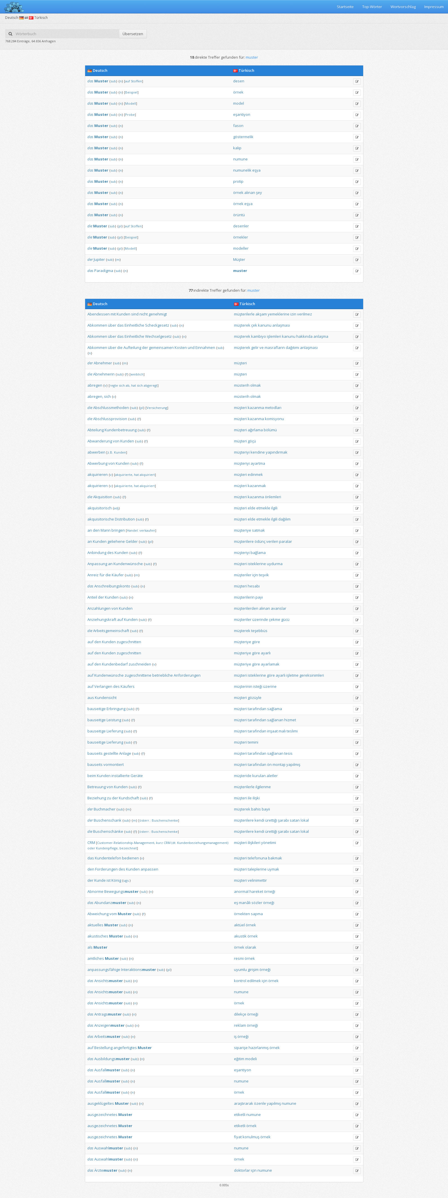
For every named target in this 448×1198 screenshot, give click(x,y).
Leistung (114, 719)
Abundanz (110, 902)
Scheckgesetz (157, 325)
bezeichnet (128, 848)
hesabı (254, 586)
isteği (257, 686)
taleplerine (257, 869)
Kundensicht (106, 697)
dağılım (284, 519)
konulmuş (251, 1136)
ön (269, 764)
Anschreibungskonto (112, 586)
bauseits (95, 753)
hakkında (304, 336)
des (110, 552)
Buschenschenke (165, 820)
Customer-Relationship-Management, (126, 843)
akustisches (97, 936)
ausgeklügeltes (100, 1103)
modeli (251, 1058)
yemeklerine (278, 314)
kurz (159, 843)
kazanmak (257, 485)
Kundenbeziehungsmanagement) (202, 843)
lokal (305, 820)
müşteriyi (242, 452)
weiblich (137, 374)
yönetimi (268, 842)
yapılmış (293, 764)
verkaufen (147, 530)
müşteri (240, 362)
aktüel (239, 924)
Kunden (123, 314)
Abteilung (95, 429)
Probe (130, 114)
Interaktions (138, 969)
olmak (255, 385)
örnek (238, 92)
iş (235, 1036)
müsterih (241, 385)
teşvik (264, 574)
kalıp (237, 147)
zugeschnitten (129, 641)
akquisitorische (100, 519)
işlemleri (274, 336)
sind (135, 314)
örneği (269, 891)
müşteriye (242, 530)
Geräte (137, 775)
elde (251, 507)
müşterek (242, 325)
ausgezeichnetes (102, 1114)
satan (295, 820)
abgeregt (150, 385)
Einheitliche (134, 325)
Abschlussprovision (110, 418)
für (102, 574)
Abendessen (98, 314)
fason (238, 125)
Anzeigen (109, 1025)
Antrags (108, 1014)
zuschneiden (140, 664)
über (112, 325)
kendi (259, 820)
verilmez (304, 314)
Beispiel (131, 92)
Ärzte (105, 1170)
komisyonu (274, 418)
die (89, 226)
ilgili (274, 507)
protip (238, 181)
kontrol (240, 980)
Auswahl (108, 1148)
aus (90, 697)
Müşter (239, 259)
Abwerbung (97, 463)
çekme (274, 619)
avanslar (278, 608)
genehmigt (158, 314)
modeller (241, 248)
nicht (143, 314)
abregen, (95, 396)
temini (253, 742)
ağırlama (255, 429)
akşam (261, 314)
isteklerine (257, 563)
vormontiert (113, 764)
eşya (256, 170)
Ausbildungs (112, 1058)
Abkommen (97, 325)
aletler (272, 775)
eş (236, 902)
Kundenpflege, (107, 848)
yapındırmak (276, 452)
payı (259, 597)
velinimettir (257, 880)
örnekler (240, 237)
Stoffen (136, 81)
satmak (258, 530)
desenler (241, 226)
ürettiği (271, 820)
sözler (256, 902)
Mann (106, 530)
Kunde (100, 880)
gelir (255, 347)
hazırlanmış (259, 1047)
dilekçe (240, 1014)
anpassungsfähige (103, 969)
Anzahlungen (99, 608)
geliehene (116, 541)
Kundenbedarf (115, 664)
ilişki (256, 797)
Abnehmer (103, 362)
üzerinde (260, 619)
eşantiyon (241, 114)
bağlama (258, 552)
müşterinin (243, 686)
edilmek (254, 980)
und (191, 347)
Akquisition (102, 496)
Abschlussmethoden (111, 407)
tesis (288, 753)
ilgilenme (263, 786)
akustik (240, 936)
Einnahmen (205, 347)
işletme (292, 675)
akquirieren (97, 474)
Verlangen (103, 686)
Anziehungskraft (101, 619)
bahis (256, 809)
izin (293, 314)
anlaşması (281, 325)
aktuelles (95, 924)
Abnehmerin (104, 374)
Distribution (125, 519)
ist (109, 880)
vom (113, 913)
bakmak (275, 858)
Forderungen (106, 869)
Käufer (118, 574)
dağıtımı (292, 347)
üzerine (270, 686)
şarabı (283, 820)
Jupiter (99, 259)
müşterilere (244, 541)
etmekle (263, 507)
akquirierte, (124, 474)
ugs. (126, 880)
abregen (94, 385)
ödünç (260, 541)
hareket (256, 891)
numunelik (242, 170)
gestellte (110, 753)
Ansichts (108, 980)
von (116, 441)
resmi (239, 958)
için (255, 574)
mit (113, 314)
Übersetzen (133, 33)
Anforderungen (187, 675)
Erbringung (116, 708)
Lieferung (115, 731)
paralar (285, 541)
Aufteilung (132, 347)
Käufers (128, 686)
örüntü (239, 214)
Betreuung (96, 786)
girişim (253, 969)
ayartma (258, 463)
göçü (252, 441)
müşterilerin (244, 597)
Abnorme (95, 891)
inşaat (272, 731)
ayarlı (266, 652)
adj (116, 508)
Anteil (92, 597)
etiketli (239, 1114)
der (90, 259)
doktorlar (242, 1170)
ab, (128, 385)
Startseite (345, 6)
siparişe (241, 1047)
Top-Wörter (372, 6)
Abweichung (98, 913)
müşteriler (242, 574)
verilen (272, 541)
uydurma (275, 563)
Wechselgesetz (158, 336)
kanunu (264, 325)
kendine (258, 452)
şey (259, 192)
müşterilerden (246, 608)
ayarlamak (270, 664)
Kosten (181, 347)
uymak (273, 869)
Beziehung (96, 797)
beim (91, 775)
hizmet (290, 719)
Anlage (125, 753)
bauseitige (96, 708)
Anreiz (93, 574)
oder (91, 848)
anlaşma (320, 336)
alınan (249, 192)
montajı (279, 764)
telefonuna (257, 858)
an (89, 530)
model (238, 103)
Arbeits (107, 1036)
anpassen (149, 869)
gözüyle (254, 697)
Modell (130, 103)
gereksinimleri (311, 675)
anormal (241, 891)
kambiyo (258, 336)
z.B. (110, 452)
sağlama (274, 708)
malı (282, 731)
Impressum (434, 6)
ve (261, 347)
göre (256, 641)
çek (254, 325)
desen (238, 81)
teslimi (292, 731)
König (116, 880)
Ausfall (107, 1069)
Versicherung (157, 408)
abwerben (96, 452)
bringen (118, 530)
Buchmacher (104, 809)
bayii (266, 809)
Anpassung (97, 563)
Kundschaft (129, 797)
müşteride (242, 775)
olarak (250, 947)
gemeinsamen (161, 347)
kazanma (256, 407)
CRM (91, 842)
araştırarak (243, 1103)
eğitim (239, 1058)
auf (127, 81)
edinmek (255, 474)
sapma (257, 913)
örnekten (242, 913)
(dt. (173, 843)
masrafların (275, 347)
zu (109, 797)
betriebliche (162, 675)
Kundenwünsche (128, 563)
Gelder (132, 541)
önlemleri (273, 496)
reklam (240, 1025)
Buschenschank (107, 820)
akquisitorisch (99, 507)
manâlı (245, 902)
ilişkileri (254, 842)
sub (113, 81)
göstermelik (243, 136)
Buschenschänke (108, 831)
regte (114, 385)
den (96, 530)
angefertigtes (125, 1047)
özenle (260, 1103)
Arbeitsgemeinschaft (111, 630)
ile (250, 797)
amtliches (95, 958)
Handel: (133, 530)
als (90, 947)
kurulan (259, 775)
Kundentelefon (108, 858)
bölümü (270, 429)
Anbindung (96, 552)
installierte (120, 775)
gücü (285, 619)
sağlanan (275, 719)
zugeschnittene (138, 675)
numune (240, 159)
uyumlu (240, 969)
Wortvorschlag (403, 6)
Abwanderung (99, 441)
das (90, 81)
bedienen (130, 858)
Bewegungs (121, 891)
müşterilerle (244, 314)
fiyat (238, 1136)
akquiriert (147, 474)
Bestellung (103, 1047)
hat (133, 385)
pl (120, 226)
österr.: (145, 820)
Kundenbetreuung (121, 429)
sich (122, 385)
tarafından (257, 708)
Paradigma (103, 270)
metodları (273, 407)
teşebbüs (259, 630)
